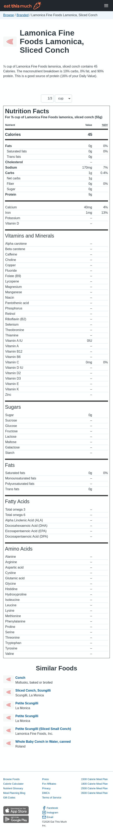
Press (45, 779)
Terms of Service (51, 797)
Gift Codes (9, 797)
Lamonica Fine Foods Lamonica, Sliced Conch (52, 41)
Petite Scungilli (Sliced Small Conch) (43, 729)
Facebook (50, 808)
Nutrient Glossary (13, 788)
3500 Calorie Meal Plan (94, 792)
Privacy (46, 788)
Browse (8, 15)
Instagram (50, 812)
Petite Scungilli (26, 703)
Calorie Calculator (13, 783)
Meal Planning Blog (14, 792)
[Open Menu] (106, 5)
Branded (23, 15)
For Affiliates (49, 783)
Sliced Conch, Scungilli (33, 690)
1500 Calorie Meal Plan (94, 779)
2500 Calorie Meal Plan (94, 788)
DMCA (46, 792)
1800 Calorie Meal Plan (94, 783)
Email (47, 817)
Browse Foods (11, 779)
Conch (20, 677)
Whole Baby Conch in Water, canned (43, 741)
